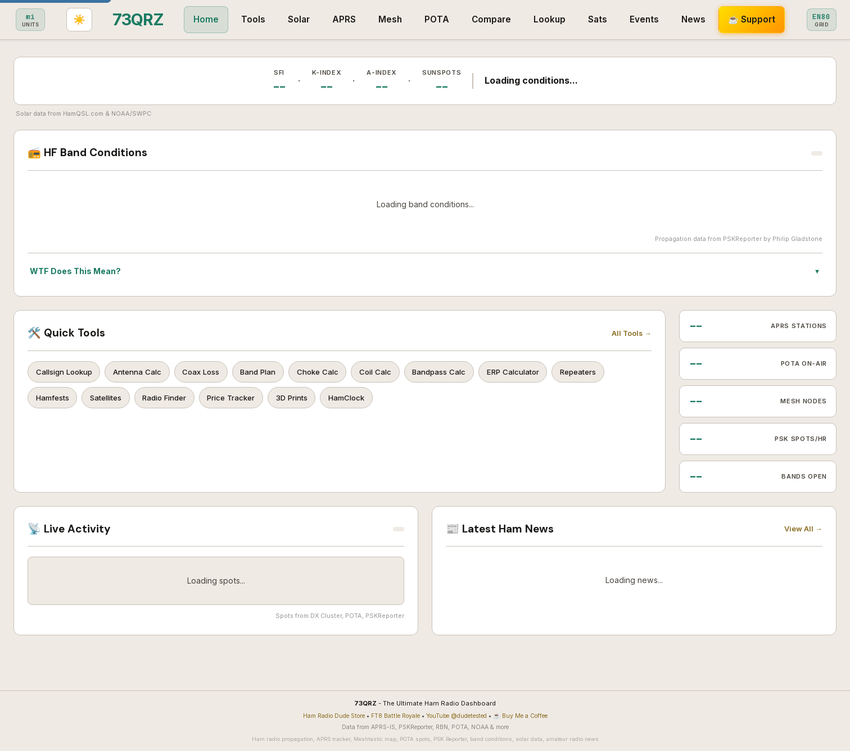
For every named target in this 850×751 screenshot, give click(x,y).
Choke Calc (330, 372)
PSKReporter (742, 239)
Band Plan (268, 372)
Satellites (111, 399)
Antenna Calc (141, 372)
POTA (334, 19)
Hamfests (54, 399)
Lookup (447, 19)
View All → (803, 529)
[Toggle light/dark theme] (823, 20)
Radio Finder (173, 399)
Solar (196, 19)
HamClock (365, 399)
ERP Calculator (534, 372)
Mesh (288, 19)
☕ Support (649, 19)
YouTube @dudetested (456, 716)
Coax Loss (208, 372)
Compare (389, 19)
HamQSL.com (83, 113)
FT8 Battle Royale (395, 716)
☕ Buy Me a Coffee (520, 716)
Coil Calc (391, 372)
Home (103, 19)
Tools (151, 19)
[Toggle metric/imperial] (721, 19)
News (591, 19)
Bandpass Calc (458, 372)
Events (542, 19)
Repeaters (603, 372)
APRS (242, 19)
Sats (495, 19)
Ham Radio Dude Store (334, 716)
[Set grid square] (773, 19)
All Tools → (632, 333)
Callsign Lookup (65, 372)
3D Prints (307, 399)
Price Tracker (243, 399)
